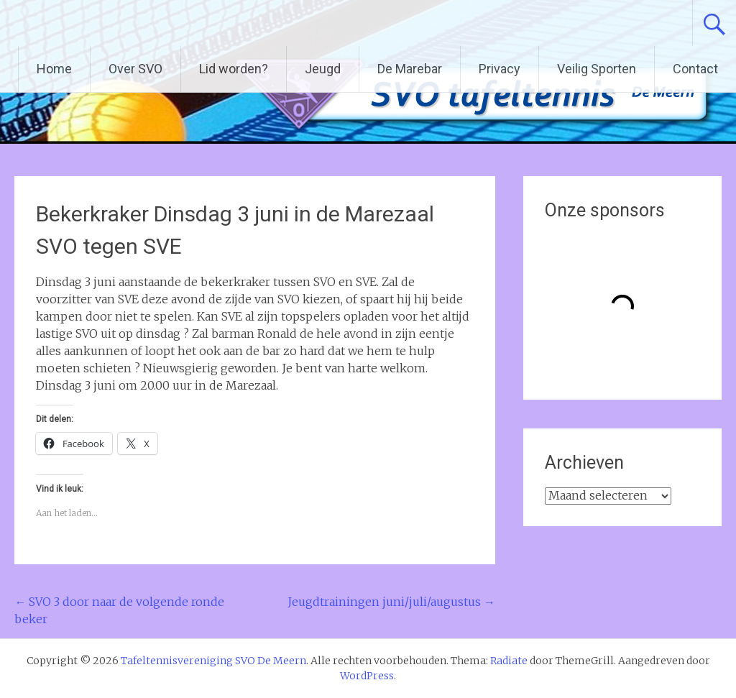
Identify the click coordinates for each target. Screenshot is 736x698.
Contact (695, 68)
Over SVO (135, 68)
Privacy (499, 68)
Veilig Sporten (596, 68)
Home (54, 68)
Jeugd (323, 68)
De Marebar (409, 68)
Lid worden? (233, 68)
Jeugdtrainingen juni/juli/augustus (391, 601)
